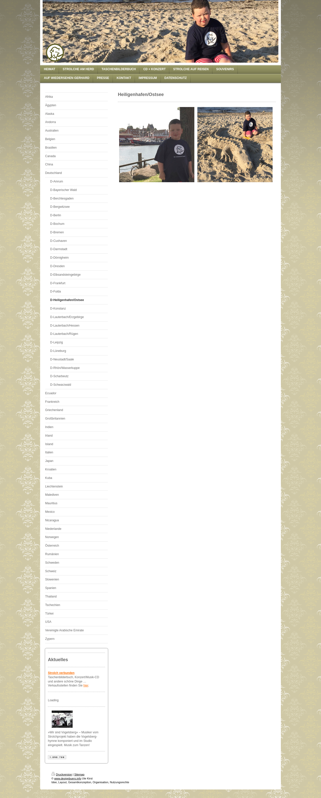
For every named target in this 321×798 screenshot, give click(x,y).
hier (85, 685)
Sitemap (79, 774)
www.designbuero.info (67, 778)
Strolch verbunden (61, 673)
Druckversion (61, 774)
